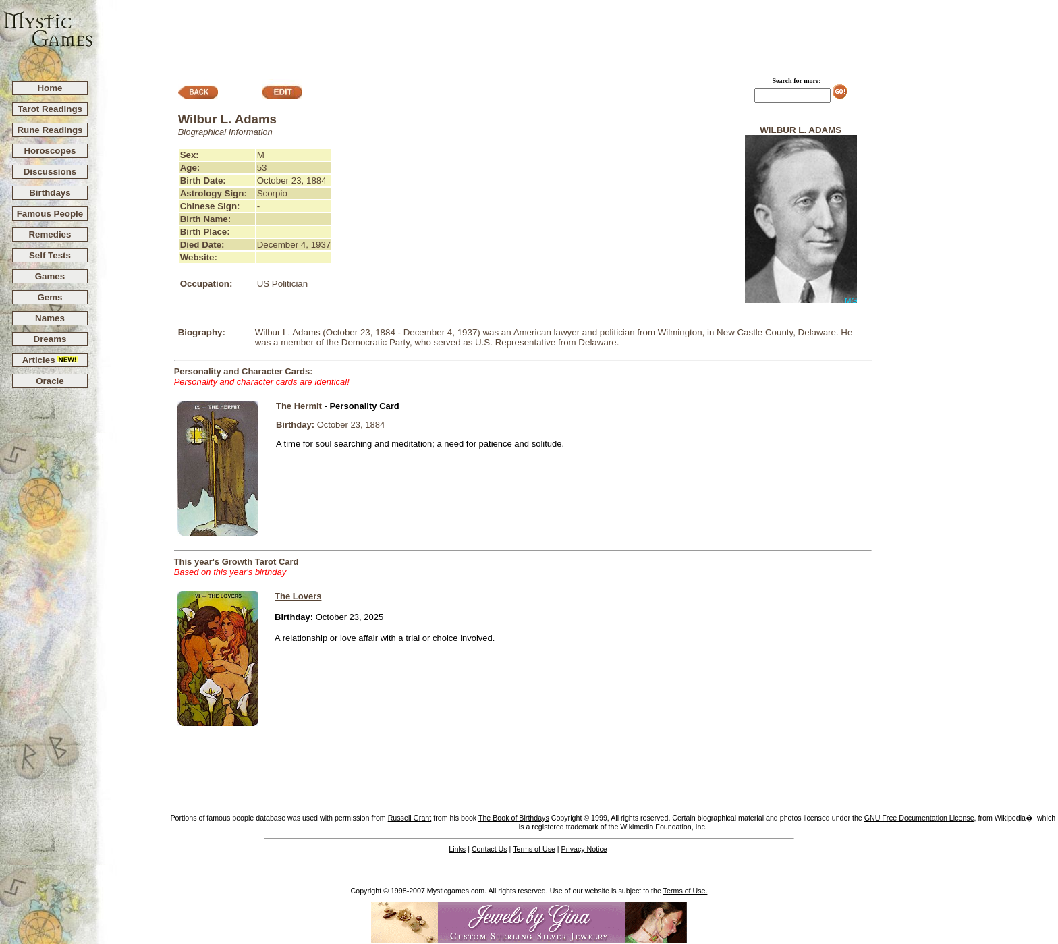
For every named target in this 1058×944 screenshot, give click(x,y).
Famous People (50, 214)
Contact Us (489, 849)
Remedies (49, 234)
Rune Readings (49, 130)
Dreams (50, 339)
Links (457, 849)
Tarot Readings (50, 109)
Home (49, 88)
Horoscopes (50, 151)
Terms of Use (534, 849)
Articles (50, 360)
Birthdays (49, 193)
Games (50, 276)
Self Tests (50, 255)
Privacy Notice (584, 849)
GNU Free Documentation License (919, 818)
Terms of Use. (685, 891)
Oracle (50, 381)
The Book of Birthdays (513, 818)
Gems (49, 297)
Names (50, 318)
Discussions (50, 172)
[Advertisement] (576, 34)
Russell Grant (410, 818)
